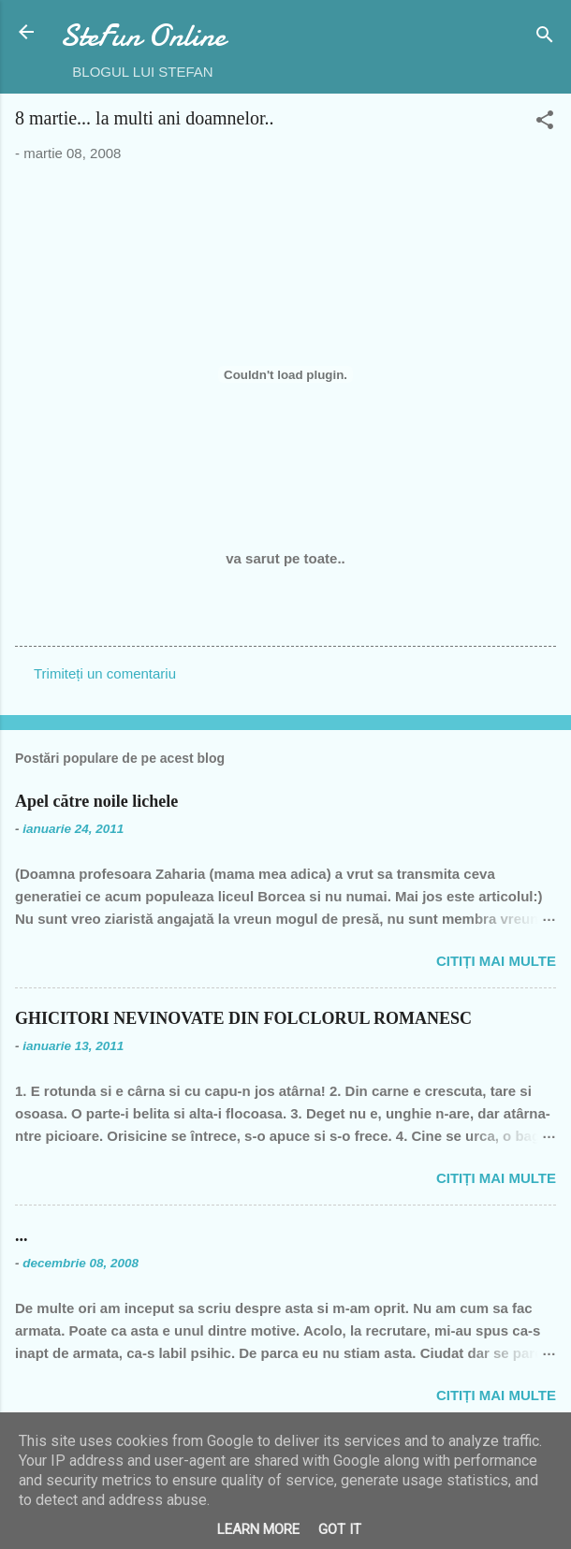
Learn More (258, 1529)
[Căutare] (545, 37)
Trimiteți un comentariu (105, 673)
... (21, 1235)
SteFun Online (143, 36)
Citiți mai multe (496, 961)
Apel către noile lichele (96, 801)
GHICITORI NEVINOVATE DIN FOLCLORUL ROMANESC (243, 1018)
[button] (545, 123)
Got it (339, 1529)
